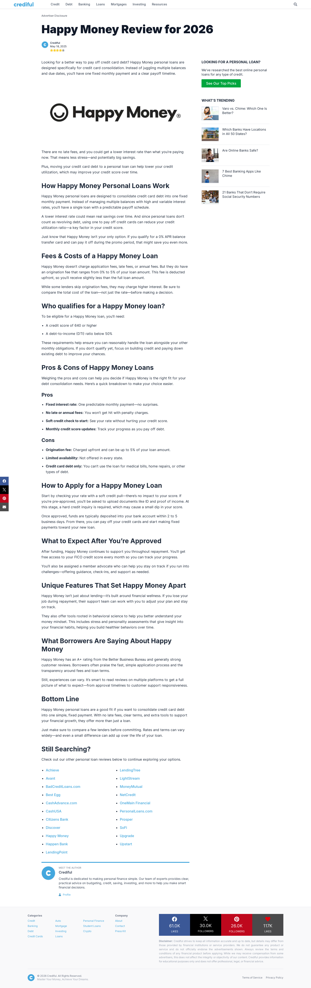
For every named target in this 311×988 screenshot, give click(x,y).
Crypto (87, 931)
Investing (60, 931)
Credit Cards (35, 936)
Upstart (126, 844)
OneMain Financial (135, 803)
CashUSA (54, 811)
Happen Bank (57, 844)
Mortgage (61, 926)
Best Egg (53, 795)
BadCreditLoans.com (63, 786)
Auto (58, 920)
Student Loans (92, 926)
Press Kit (120, 931)
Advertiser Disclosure (54, 15)
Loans (59, 936)
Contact (120, 926)
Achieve (52, 770)
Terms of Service (252, 977)
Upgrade (127, 836)
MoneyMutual (131, 786)
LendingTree (130, 770)
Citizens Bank (57, 819)
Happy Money (57, 836)
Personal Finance (93, 920)
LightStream (130, 778)
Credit (31, 920)
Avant (50, 778)
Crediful (55, 42)
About (118, 920)
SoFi (123, 827)
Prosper (126, 819)
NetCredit (128, 795)
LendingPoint (56, 852)
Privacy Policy (274, 977)
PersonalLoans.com (136, 811)
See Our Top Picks (221, 83)
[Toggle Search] (295, 4)
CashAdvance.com (61, 803)
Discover (53, 827)
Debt (30, 931)
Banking (33, 926)
